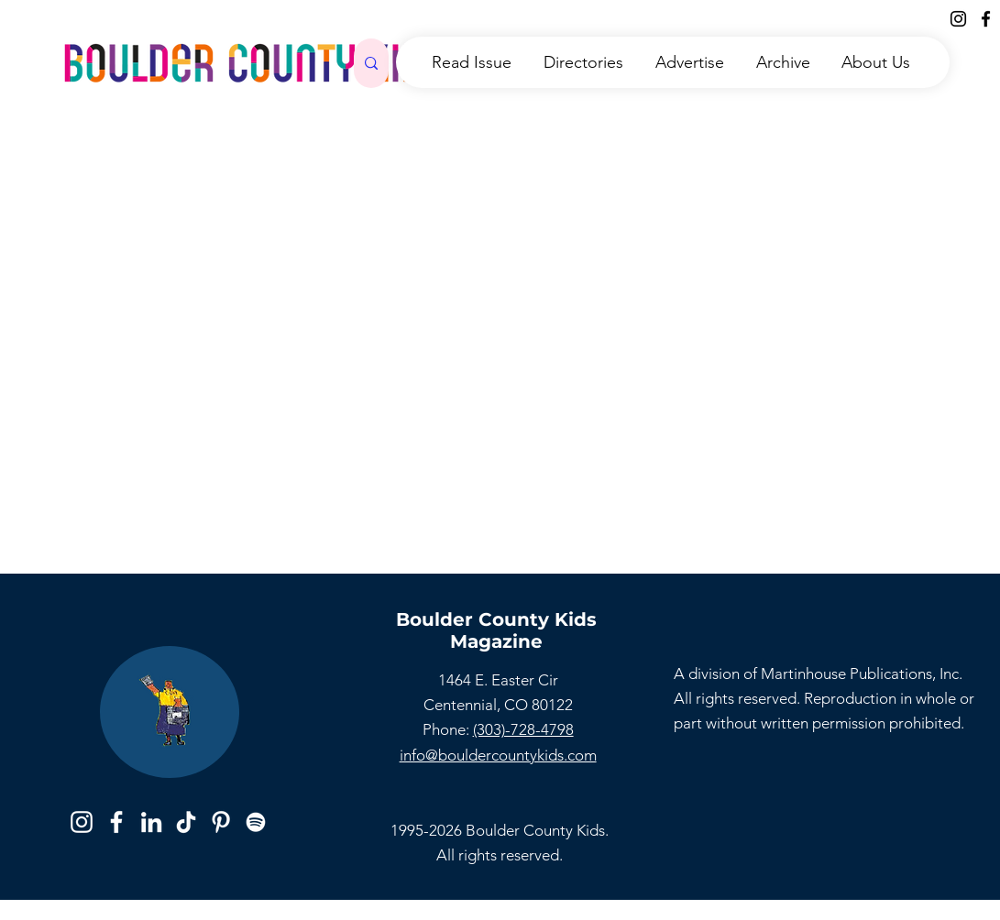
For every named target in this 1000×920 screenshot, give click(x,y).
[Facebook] (985, 18)
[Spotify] (255, 822)
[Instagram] (958, 18)
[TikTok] (186, 822)
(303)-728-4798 (523, 729)
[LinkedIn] (151, 822)
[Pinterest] (221, 822)
